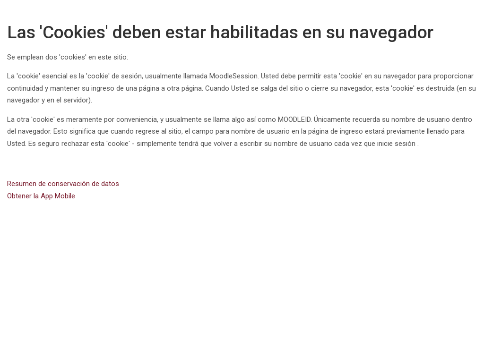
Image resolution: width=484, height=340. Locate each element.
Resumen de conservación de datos (63, 183)
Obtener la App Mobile (41, 196)
